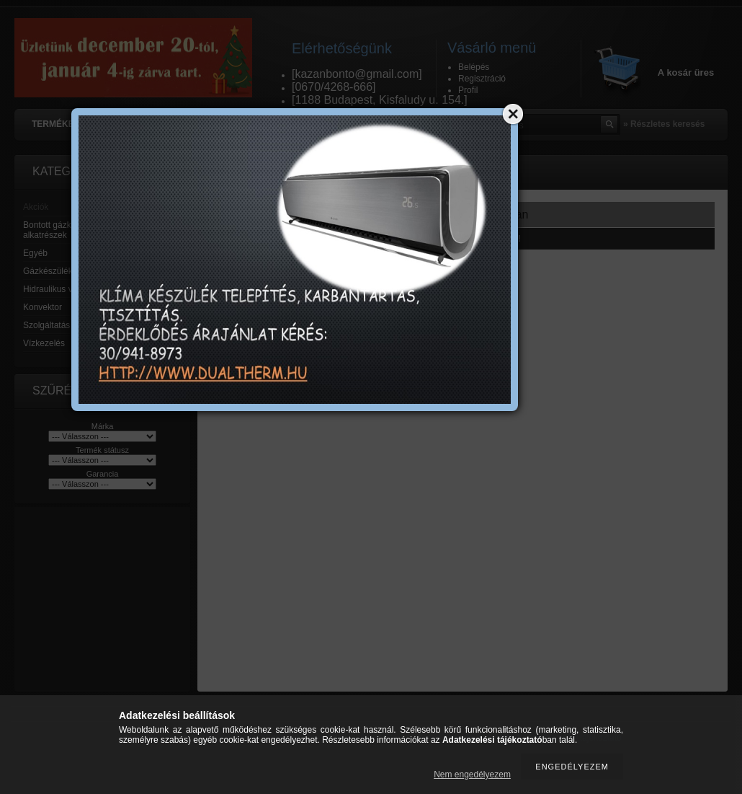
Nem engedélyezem (472, 774)
